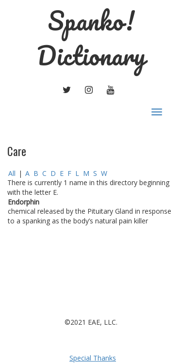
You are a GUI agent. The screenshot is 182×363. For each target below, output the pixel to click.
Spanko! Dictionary (91, 38)
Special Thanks (92, 358)
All (12, 173)
